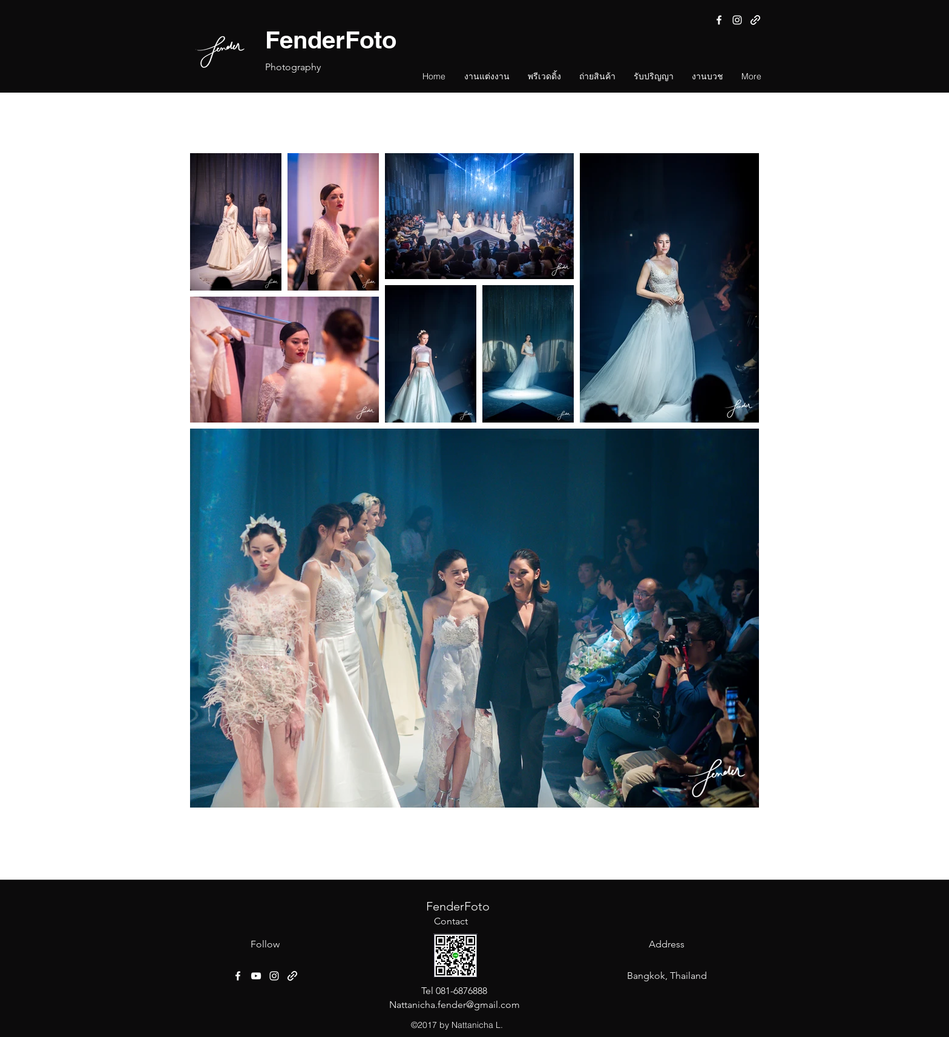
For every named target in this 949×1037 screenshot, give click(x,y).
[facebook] (719, 20)
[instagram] (737, 20)
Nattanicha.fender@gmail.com (454, 1004)
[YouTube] (256, 976)
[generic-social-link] (755, 20)
